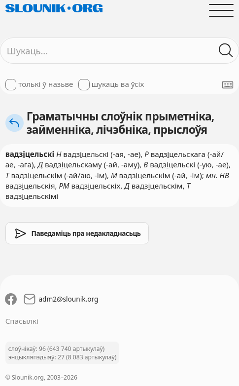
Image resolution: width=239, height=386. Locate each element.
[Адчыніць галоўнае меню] (221, 10)
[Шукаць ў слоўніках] (226, 50)
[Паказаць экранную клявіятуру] (228, 85)
